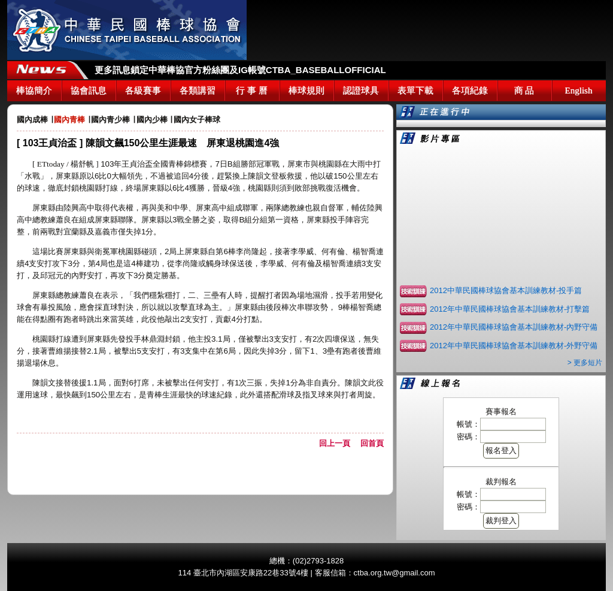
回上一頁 (338, 443)
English (579, 90)
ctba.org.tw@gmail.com (394, 572)
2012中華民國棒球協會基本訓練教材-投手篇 (506, 290)
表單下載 (415, 90)
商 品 (524, 90)
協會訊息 (89, 90)
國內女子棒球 (197, 119)
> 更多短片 (585, 362)
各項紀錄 (470, 90)
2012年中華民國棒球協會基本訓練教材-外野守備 (513, 345)
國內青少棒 (110, 119)
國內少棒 (152, 119)
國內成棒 (32, 119)
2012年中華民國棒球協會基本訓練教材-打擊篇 (510, 308)
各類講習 (198, 90)
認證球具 (361, 90)
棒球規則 (306, 90)
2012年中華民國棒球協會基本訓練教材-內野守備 (513, 326)
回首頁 (372, 443)
